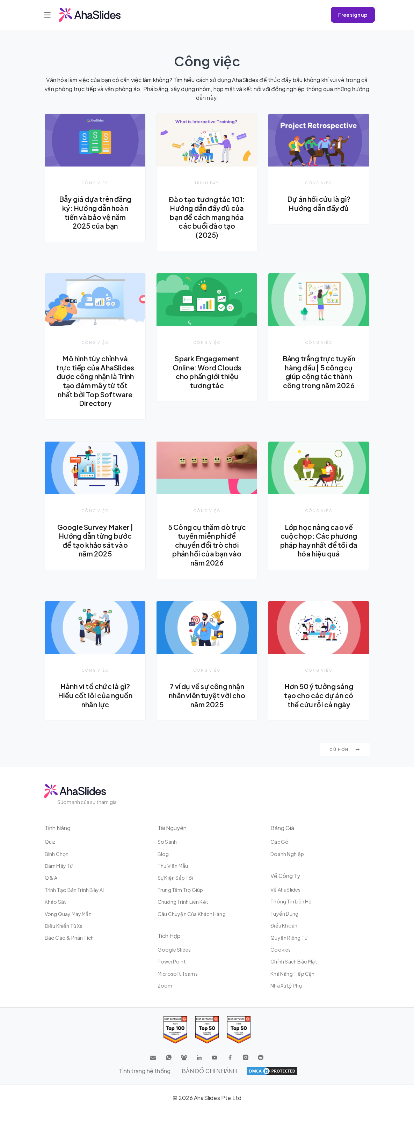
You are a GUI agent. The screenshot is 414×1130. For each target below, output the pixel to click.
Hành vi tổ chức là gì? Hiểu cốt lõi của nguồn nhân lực (95, 695)
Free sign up (353, 15)
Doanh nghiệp (287, 854)
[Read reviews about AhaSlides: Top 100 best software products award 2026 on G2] (175, 1030)
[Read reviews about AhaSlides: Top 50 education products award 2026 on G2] (207, 1030)
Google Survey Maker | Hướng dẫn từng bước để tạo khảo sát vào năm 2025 (95, 540)
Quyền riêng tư (288, 938)
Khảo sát (55, 902)
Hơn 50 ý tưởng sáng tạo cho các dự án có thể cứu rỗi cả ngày (318, 695)
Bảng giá (282, 828)
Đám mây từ (59, 866)
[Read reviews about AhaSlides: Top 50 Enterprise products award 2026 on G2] (238, 1030)
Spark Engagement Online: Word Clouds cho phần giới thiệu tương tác (207, 372)
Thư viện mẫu (173, 866)
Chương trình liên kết (183, 902)
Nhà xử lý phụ (286, 985)
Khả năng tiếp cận (292, 973)
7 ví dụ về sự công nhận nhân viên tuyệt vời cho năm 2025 (207, 695)
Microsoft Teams (178, 973)
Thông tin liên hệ (291, 901)
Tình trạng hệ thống (144, 1070)
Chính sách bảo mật (293, 961)
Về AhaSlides (285, 889)
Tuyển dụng (284, 913)
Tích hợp (169, 935)
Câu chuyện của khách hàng (192, 914)
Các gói (280, 842)
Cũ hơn (344, 749)
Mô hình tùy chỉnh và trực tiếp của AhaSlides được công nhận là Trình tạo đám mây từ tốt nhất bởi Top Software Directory (95, 380)
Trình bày (207, 182)
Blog (163, 854)
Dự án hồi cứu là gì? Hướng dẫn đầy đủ (318, 203)
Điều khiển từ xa (64, 926)
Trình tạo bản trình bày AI (74, 890)
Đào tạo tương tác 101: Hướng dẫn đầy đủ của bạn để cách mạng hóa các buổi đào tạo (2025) (207, 217)
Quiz (50, 842)
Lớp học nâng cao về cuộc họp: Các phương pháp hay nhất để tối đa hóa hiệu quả (319, 540)
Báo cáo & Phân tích (69, 938)
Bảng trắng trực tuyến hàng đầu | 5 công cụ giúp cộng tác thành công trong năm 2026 (318, 372)
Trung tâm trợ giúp (180, 890)
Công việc (95, 182)
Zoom (165, 985)
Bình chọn (57, 854)
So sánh (167, 842)
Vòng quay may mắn (68, 914)
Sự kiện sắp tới (175, 877)
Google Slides (174, 949)
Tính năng (58, 828)
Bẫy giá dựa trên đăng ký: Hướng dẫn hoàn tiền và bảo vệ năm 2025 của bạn (95, 212)
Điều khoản (283, 925)
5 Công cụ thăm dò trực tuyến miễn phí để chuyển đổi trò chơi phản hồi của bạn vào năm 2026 (207, 545)
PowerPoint (172, 961)
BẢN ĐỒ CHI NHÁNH (209, 1070)
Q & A (51, 877)
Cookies (280, 949)
